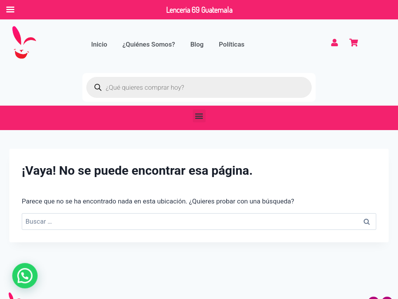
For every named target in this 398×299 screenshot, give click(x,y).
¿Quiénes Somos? (149, 44)
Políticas (233, 44)
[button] (199, 116)
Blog (198, 44)
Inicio (99, 44)
